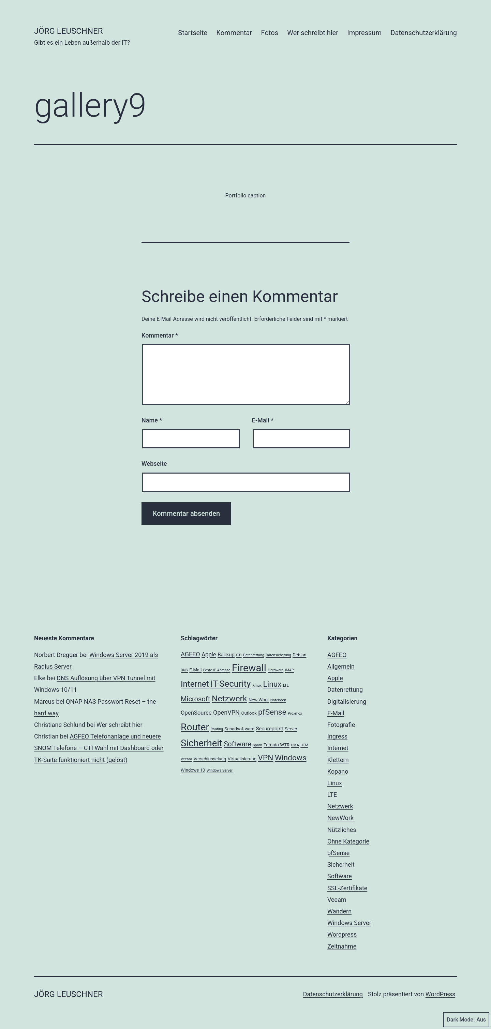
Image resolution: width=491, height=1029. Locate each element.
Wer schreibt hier (312, 33)
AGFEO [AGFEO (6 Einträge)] (190, 654)
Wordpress (342, 934)
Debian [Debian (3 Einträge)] (299, 654)
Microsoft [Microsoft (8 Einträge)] (195, 699)
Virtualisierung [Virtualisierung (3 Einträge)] (242, 758)
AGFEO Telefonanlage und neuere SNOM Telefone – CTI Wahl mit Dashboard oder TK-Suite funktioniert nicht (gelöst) (99, 748)
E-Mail (262, 420)
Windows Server (349, 922)
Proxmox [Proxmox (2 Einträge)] (295, 713)
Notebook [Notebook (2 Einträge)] (278, 700)
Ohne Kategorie (348, 841)
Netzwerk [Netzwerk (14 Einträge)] (229, 698)
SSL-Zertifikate (347, 888)
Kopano (337, 771)
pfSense (338, 852)
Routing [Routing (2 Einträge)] (217, 729)
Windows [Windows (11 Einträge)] (291, 757)
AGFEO (336, 654)
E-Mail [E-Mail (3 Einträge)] (195, 669)
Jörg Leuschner (68, 31)
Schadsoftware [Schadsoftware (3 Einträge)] (239, 728)
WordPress (440, 994)
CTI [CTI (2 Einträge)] (239, 655)
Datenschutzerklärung (423, 33)
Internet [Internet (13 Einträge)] (195, 684)
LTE (332, 794)
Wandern (339, 911)
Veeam (336, 899)
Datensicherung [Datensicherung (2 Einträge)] (278, 655)
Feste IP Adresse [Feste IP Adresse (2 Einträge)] (216, 670)
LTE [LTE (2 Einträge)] (286, 685)
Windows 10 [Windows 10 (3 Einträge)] (193, 770)
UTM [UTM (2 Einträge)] (304, 745)
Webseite (154, 463)
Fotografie (341, 724)
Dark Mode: (466, 1020)
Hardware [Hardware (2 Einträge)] (275, 670)
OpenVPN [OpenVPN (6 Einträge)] (226, 712)
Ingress (337, 736)
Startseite (192, 33)
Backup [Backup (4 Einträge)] (226, 655)
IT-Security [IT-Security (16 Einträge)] (230, 683)
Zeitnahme (341, 946)
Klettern (338, 759)
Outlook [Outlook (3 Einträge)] (248, 713)
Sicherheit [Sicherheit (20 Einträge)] (201, 743)
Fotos (269, 33)
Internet (337, 747)
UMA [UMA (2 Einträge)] (295, 745)
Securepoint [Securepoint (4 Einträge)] (269, 729)
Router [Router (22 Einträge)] (195, 727)
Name (152, 420)
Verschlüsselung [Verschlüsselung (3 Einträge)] (209, 758)
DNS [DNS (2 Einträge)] (184, 670)
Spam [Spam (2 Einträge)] (257, 745)
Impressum (364, 33)
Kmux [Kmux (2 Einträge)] (257, 685)
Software (339, 876)
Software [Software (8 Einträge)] (237, 744)
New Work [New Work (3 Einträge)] (259, 699)
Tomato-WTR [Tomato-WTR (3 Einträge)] (276, 744)
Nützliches (341, 829)
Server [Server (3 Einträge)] (291, 728)
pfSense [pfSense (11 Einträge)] (272, 712)
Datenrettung (345, 689)
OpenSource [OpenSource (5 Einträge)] (196, 713)
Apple (335, 678)
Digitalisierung (346, 701)
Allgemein (341, 666)
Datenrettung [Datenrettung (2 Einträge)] (253, 655)
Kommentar (234, 33)
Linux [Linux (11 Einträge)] (272, 684)
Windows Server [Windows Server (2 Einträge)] (220, 770)
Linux (334, 783)
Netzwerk (340, 806)
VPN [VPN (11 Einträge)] (265, 757)
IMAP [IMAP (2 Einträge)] (289, 670)
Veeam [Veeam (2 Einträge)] (186, 759)
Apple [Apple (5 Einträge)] (209, 654)
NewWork (340, 817)
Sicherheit (341, 864)
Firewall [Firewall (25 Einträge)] (249, 668)
